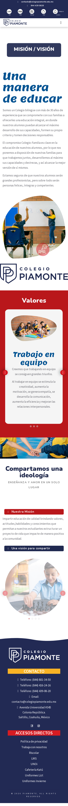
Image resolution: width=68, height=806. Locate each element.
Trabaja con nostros (58, 12)
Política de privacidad (34, 741)
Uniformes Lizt (34, 775)
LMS (9, 12)
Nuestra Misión (22, 512)
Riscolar (31, 12)
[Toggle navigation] (61, 22)
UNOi (20, 12)
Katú (43, 12)
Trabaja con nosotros (34, 747)
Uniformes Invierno (34, 781)
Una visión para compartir (30, 548)
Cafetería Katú (34, 770)
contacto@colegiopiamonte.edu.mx (37, 2)
